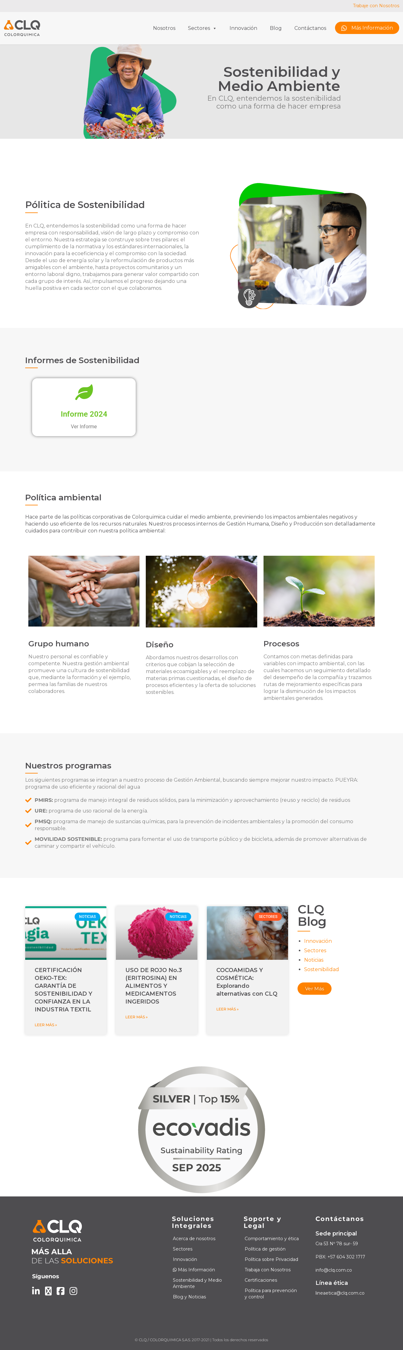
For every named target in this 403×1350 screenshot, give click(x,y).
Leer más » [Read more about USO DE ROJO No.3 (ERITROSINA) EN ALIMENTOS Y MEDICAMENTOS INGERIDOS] (136, 1017)
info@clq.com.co (333, 1270)
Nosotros (164, 28)
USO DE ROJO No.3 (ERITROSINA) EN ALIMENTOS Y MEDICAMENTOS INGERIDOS (153, 986)
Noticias (313, 960)
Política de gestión (265, 1249)
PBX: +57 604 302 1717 (340, 1257)
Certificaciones (261, 1280)
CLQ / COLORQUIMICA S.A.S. (165, 1339)
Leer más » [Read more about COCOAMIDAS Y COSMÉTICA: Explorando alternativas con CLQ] (227, 1009)
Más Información (367, 28)
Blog (276, 28)
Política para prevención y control (271, 1294)
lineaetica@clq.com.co (340, 1293)
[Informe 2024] (84, 392)
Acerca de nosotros (194, 1238)
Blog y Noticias (189, 1297)
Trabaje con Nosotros (376, 5)
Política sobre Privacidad (271, 1259)
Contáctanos (310, 28)
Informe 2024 (84, 414)
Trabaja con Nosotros (268, 1270)
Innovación (243, 28)
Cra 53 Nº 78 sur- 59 (336, 1243)
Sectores (202, 28)
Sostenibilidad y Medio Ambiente (197, 1283)
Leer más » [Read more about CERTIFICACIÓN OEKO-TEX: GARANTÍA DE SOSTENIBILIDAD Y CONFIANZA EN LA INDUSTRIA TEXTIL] (46, 1024)
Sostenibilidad (321, 969)
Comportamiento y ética (272, 1238)
